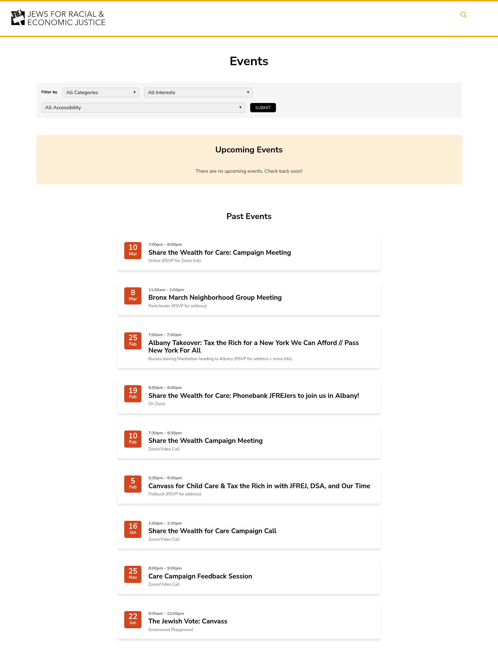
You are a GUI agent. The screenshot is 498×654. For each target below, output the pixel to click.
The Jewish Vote (187, 590)
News (347, 18)
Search (469, 18)
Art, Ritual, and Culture (279, 576)
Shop (443, 18)
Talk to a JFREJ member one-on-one (288, 587)
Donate (417, 18)
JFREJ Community (80, 579)
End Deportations (188, 568)
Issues (275, 18)
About (221, 18)
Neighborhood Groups (278, 559)
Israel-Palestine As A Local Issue (204, 606)
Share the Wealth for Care (197, 559)
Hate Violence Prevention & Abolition (198, 578)
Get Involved (381, 18)
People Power (312, 18)
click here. (110, 579)
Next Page (280, 471)
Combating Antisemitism (196, 598)
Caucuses (265, 568)
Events (249, 18)
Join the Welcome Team (280, 598)
